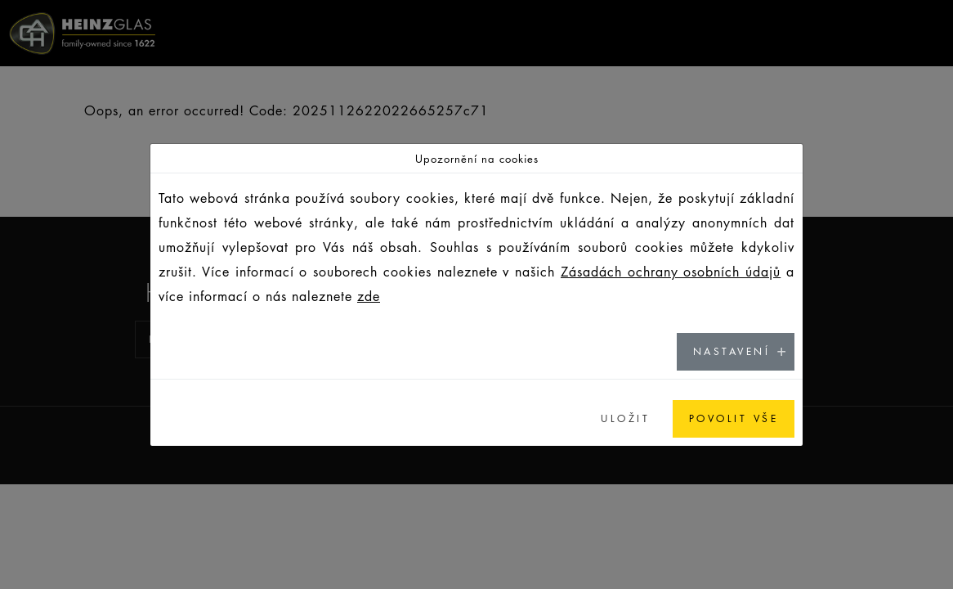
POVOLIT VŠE (734, 418)
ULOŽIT (625, 418)
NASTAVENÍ (732, 351)
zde (368, 296)
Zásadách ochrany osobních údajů (671, 272)
